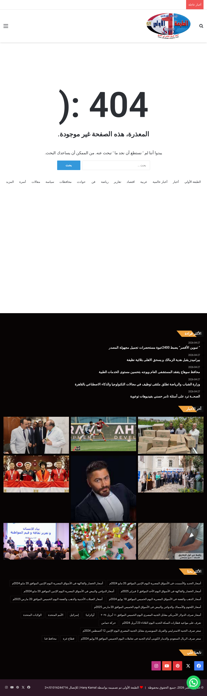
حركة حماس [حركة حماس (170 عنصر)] (108, 622)
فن (93, 182)
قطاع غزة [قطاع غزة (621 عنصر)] (68, 638)
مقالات (36, 182)
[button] (193, 682)
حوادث (81, 182)
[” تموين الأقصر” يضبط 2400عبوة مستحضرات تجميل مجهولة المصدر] (171, 435)
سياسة (50, 182)
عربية (143, 182)
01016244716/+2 (56, 687)
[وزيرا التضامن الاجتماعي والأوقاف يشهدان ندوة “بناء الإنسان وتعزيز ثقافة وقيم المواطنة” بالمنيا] (36, 541)
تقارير (117, 182)
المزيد (10, 182)
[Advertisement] (103, 57)
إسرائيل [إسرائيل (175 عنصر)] (74, 615)
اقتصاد (131, 182)
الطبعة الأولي (192, 182)
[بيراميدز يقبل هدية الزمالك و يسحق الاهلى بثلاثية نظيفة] (103, 434)
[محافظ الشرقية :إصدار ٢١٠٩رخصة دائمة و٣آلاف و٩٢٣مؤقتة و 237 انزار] (171, 541)
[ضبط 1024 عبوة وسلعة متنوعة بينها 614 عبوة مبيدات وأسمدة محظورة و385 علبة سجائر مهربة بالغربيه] (103, 541)
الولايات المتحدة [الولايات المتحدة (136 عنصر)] (32, 615)
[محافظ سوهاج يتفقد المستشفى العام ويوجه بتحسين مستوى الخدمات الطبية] (36, 435)
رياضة (104, 182)
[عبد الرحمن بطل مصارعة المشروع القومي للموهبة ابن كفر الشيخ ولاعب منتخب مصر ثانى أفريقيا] (36, 474)
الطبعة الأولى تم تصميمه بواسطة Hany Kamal (109, 687)
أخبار (176, 182)
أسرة (22, 182)
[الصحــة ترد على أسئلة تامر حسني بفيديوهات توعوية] (103, 488)
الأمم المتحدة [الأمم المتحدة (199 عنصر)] (55, 615)
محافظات (65, 182)
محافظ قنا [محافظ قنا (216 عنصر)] (50, 638)
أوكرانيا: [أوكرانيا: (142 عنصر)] (89, 615)
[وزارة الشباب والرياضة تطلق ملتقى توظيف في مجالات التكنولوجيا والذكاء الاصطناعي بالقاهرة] (171, 474)
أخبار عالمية (160, 182)
